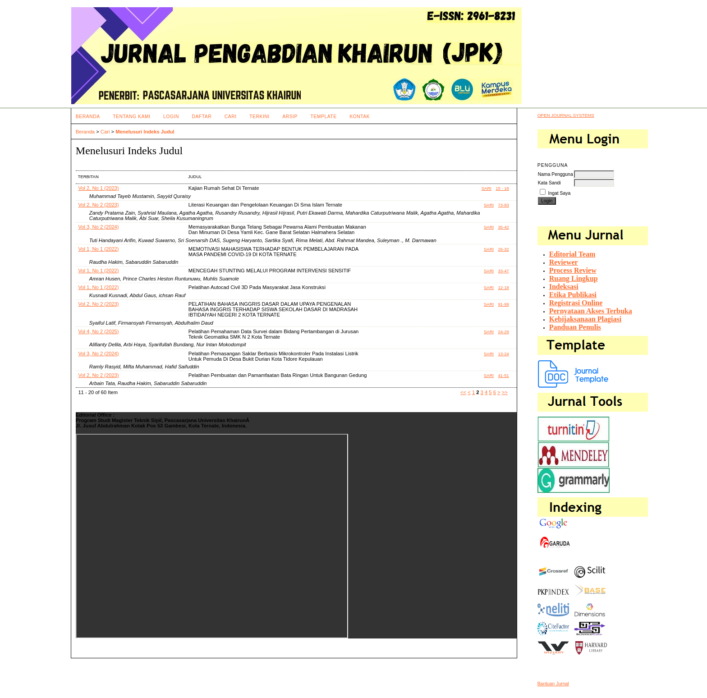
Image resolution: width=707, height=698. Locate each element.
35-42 (503, 227)
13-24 (503, 353)
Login (171, 116)
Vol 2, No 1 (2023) (98, 188)
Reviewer (563, 262)
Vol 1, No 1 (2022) (98, 249)
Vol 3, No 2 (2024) (98, 227)
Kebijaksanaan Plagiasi (585, 319)
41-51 (503, 375)
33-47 (503, 270)
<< (463, 392)
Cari (231, 116)
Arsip (290, 116)
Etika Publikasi (573, 294)
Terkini (259, 116)
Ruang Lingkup (573, 278)
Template (323, 116)
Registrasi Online (576, 303)
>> (505, 392)
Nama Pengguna (555, 174)
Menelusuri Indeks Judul (144, 131)
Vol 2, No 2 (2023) (98, 204)
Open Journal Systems (565, 115)
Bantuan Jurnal (553, 683)
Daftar (201, 116)
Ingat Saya (559, 193)
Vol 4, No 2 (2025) (98, 331)
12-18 (503, 287)
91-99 (503, 304)
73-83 (503, 204)
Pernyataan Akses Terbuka (590, 311)
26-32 (503, 249)
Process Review (573, 270)
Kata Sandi (549, 182)
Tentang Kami (131, 116)
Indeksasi (563, 286)
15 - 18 (502, 188)
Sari (486, 188)
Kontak (359, 116)
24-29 (503, 331)
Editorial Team (572, 254)
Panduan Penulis (575, 327)
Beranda (88, 116)
